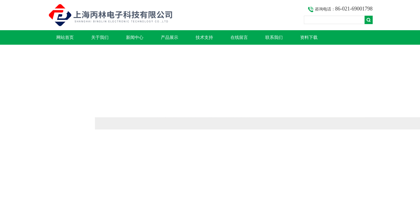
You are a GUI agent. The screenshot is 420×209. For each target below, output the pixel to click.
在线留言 (239, 37)
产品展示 (169, 37)
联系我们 (274, 37)
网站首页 (65, 37)
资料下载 (309, 37)
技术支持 (204, 37)
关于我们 (100, 37)
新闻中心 (134, 37)
